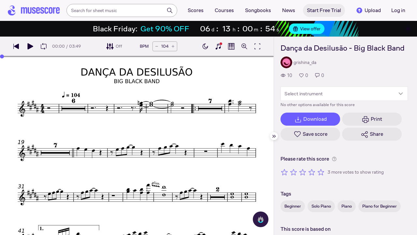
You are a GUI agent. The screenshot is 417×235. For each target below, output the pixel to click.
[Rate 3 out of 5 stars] (303, 172)
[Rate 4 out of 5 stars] (312, 172)
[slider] (2, 56)
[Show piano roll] (231, 46)
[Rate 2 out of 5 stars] (293, 172)
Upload (368, 10)
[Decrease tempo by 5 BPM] (156, 46)
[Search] (170, 10)
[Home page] (34, 10)
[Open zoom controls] (244, 46)
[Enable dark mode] (205, 46)
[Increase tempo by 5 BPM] (173, 46)
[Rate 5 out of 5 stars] (321, 172)
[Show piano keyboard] (218, 46)
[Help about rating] (334, 159)
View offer (307, 28)
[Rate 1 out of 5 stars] (284, 172)
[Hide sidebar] (274, 136)
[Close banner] (408, 29)
